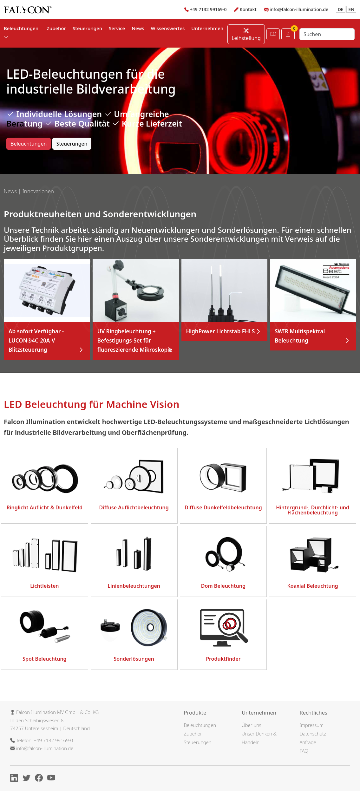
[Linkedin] (15, 778)
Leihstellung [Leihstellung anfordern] (246, 34)
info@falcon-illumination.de (299, 9)
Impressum (312, 725)
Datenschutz (313, 733)
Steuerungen (87, 28)
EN (351, 9)
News (138, 28)
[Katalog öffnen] (273, 34)
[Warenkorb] (288, 34)
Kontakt (248, 9)
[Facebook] (40, 778)
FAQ (304, 751)
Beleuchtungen (28, 143)
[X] (28, 778)
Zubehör (56, 28)
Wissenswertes (168, 28)
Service (117, 28)
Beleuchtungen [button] (21, 32)
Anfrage (308, 742)
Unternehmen (207, 28)
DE (341, 9)
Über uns (251, 725)
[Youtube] (52, 778)
